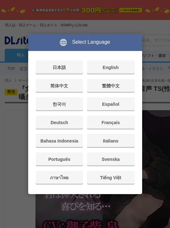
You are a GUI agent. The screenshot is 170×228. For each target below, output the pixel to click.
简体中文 (59, 85)
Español (110, 104)
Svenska (111, 159)
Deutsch (59, 122)
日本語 (59, 67)
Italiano (110, 140)
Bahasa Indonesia (59, 140)
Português (59, 159)
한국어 (59, 104)
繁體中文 (111, 85)
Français (111, 122)
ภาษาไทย (59, 177)
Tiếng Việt (110, 177)
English (111, 67)
